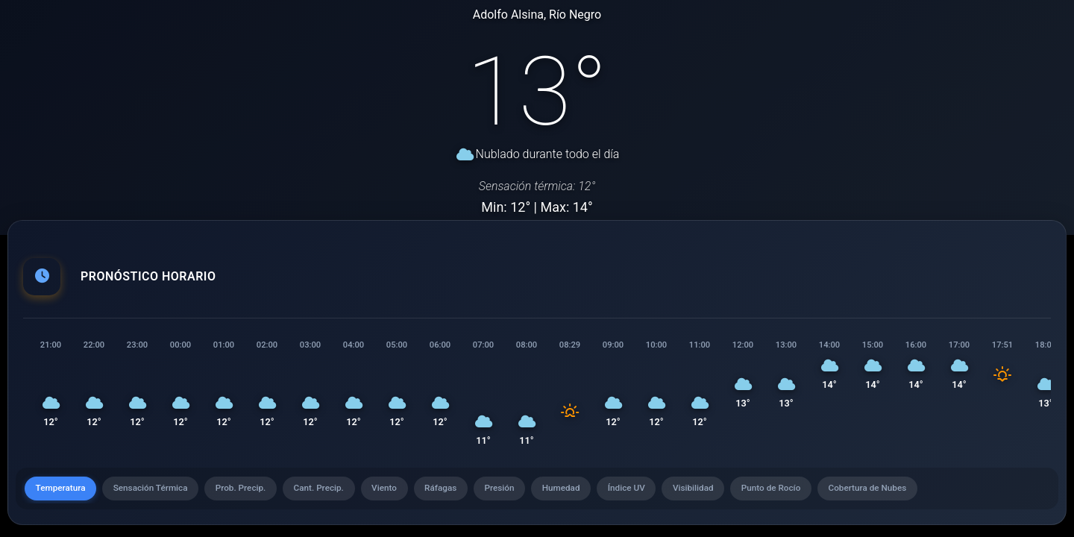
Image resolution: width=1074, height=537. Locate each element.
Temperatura (62, 491)
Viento (399, 491)
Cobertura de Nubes (903, 491)
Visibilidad (723, 491)
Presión (520, 491)
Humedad (584, 491)
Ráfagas (458, 491)
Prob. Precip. (249, 491)
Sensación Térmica (155, 491)
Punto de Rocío (803, 491)
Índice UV (653, 491)
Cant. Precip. (331, 491)
